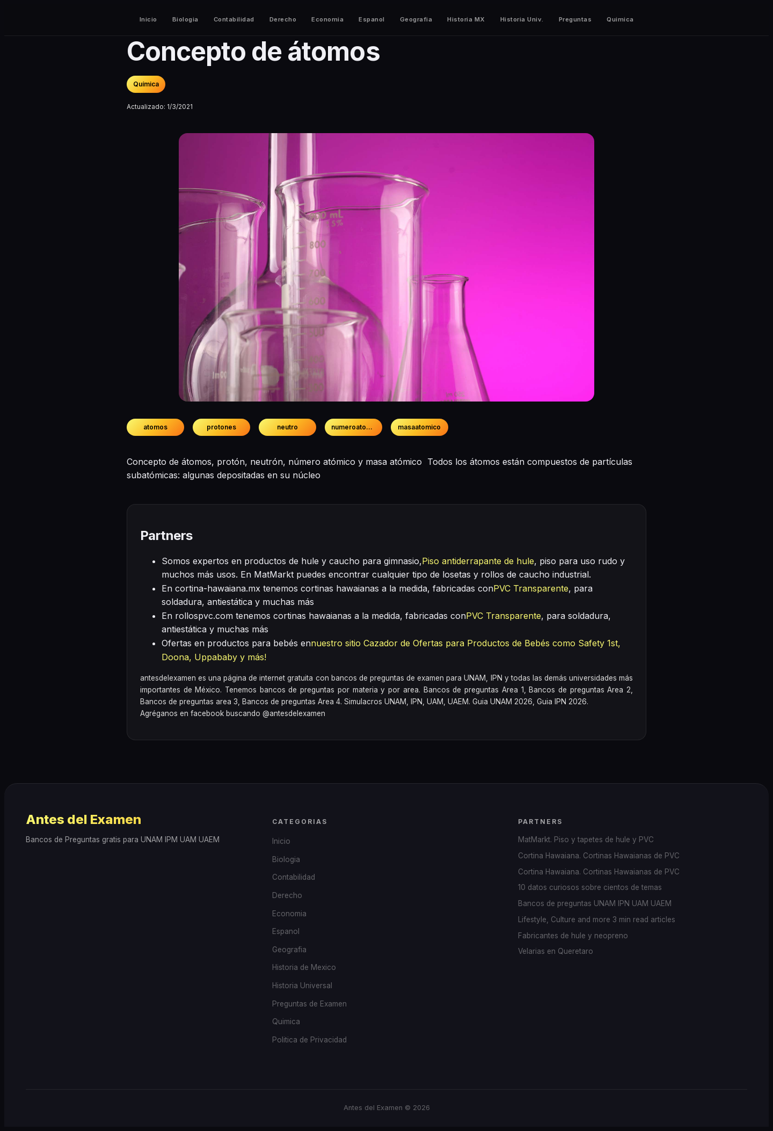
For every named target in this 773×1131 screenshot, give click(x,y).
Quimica (620, 19)
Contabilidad (234, 19)
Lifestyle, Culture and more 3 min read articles (596, 919)
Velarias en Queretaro (555, 951)
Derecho (283, 19)
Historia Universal (302, 985)
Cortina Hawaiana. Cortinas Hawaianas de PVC (599, 855)
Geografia (416, 19)
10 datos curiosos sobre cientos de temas (590, 887)
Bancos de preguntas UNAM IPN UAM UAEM (595, 903)
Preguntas (575, 19)
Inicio (148, 19)
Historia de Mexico (304, 967)
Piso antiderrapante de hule (478, 561)
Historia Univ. (522, 19)
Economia (327, 19)
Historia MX (466, 19)
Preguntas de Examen (309, 1003)
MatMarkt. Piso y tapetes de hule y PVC (586, 839)
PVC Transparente (530, 588)
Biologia (185, 19)
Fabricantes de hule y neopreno (573, 935)
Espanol (372, 19)
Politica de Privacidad (309, 1039)
